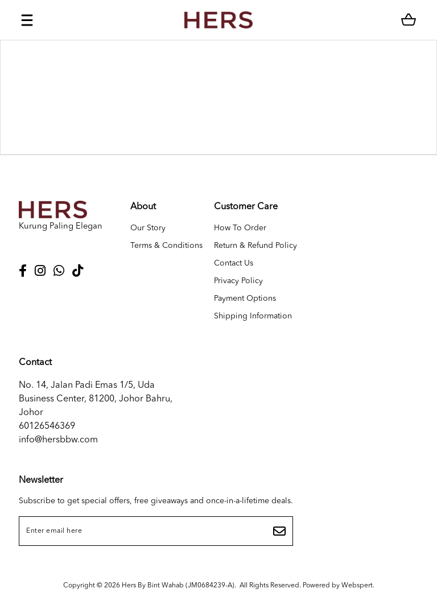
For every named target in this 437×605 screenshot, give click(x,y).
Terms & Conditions (166, 246)
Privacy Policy (238, 281)
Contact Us (233, 263)
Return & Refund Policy (255, 246)
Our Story (148, 228)
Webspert (357, 585)
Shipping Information (253, 316)
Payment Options (245, 298)
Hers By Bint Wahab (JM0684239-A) (178, 585)
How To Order (240, 228)
